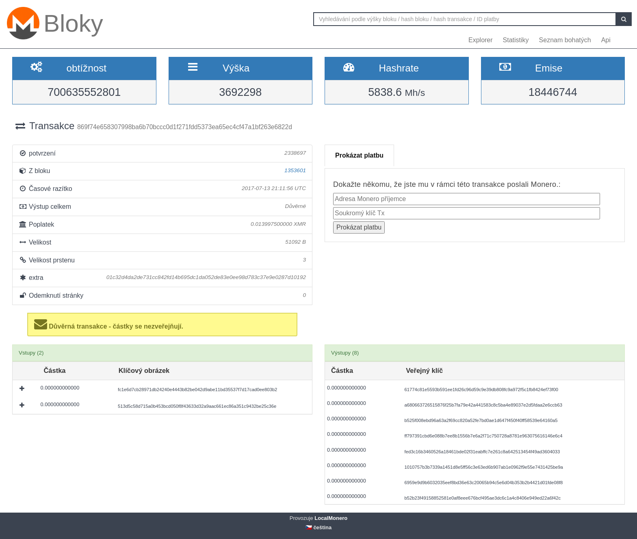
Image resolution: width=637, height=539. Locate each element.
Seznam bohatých (565, 40)
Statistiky (516, 40)
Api (606, 40)
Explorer (480, 40)
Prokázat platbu (359, 155)
